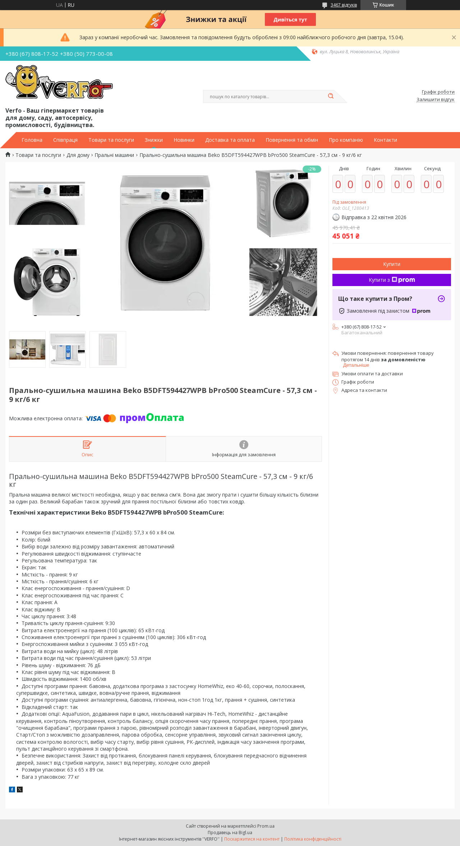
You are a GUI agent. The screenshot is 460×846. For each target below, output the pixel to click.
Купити (391, 264)
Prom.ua (266, 826)
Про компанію (346, 139)
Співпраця (65, 139)
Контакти (385, 139)
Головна (32, 139)
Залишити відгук (436, 99)
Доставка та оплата (230, 139)
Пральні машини (114, 155)
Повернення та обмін (292, 139)
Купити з (392, 279)
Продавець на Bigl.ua (230, 832)
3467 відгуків (344, 5)
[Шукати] (330, 96)
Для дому (77, 155)
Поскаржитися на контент (252, 839)
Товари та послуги (111, 139)
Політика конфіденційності (312, 839)
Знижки (154, 139)
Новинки (184, 139)
